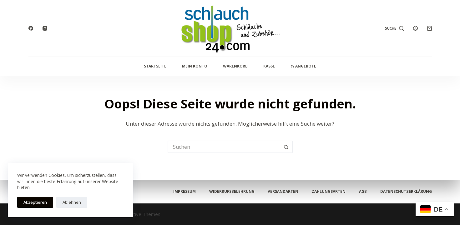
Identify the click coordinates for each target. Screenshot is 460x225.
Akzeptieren (35, 202)
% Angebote (303, 66)
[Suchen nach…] (224, 147)
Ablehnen (72, 202)
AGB (363, 191)
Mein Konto (194, 66)
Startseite (155, 66)
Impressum (184, 191)
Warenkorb (235, 66)
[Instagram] (45, 28)
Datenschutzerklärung (406, 191)
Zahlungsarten (329, 191)
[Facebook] (30, 28)
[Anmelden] (415, 28)
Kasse (269, 66)
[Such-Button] (286, 147)
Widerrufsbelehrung (232, 191)
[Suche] (394, 28)
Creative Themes (141, 214)
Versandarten (283, 191)
